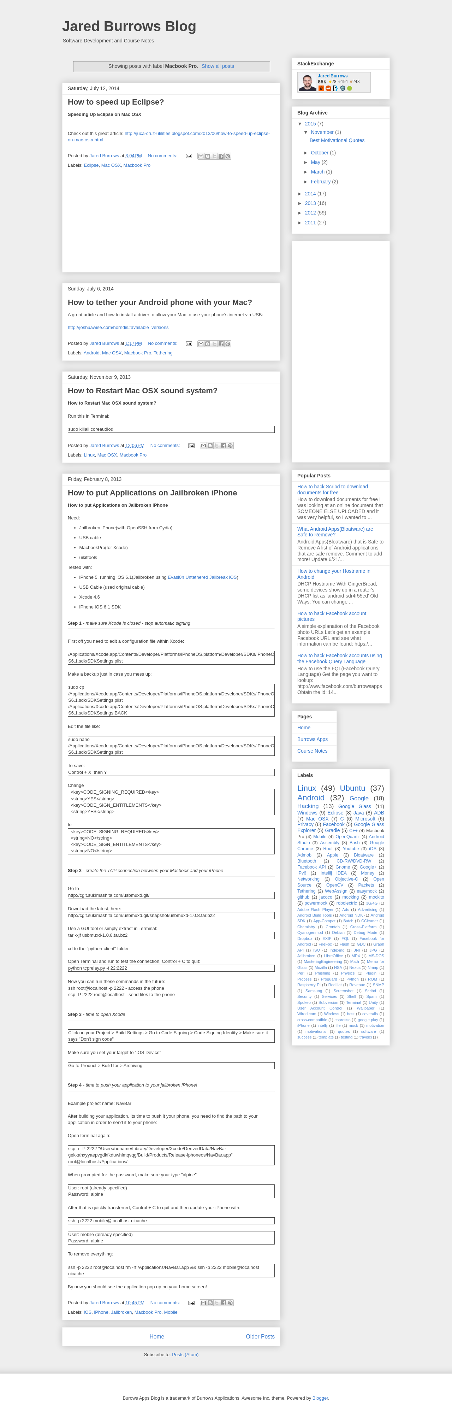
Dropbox (304, 938)
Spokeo (304, 1002)
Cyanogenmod (310, 932)
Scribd (370, 991)
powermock (316, 903)
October (320, 152)
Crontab (333, 927)
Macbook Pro (137, 165)
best (351, 1014)
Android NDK (351, 915)
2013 (311, 203)
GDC (361, 944)
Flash (344, 944)
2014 (311, 193)
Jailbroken (121, 1312)
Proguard (329, 979)
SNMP (378, 985)
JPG (373, 950)
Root (328, 848)
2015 (311, 124)
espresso (342, 1020)
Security (304, 996)
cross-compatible (312, 1020)
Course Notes (312, 751)
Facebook (333, 824)
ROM (372, 979)
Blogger (320, 1398)
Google (359, 798)
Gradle (332, 830)
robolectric (347, 903)
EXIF (326, 938)
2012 (311, 213)
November (323, 132)
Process (304, 979)
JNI (357, 950)
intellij (323, 1025)
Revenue (357, 985)
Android (92, 352)
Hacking (308, 806)
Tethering (163, 352)
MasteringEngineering (323, 961)
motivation (375, 1025)
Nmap (373, 967)
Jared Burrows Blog (129, 26)
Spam (371, 996)
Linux (89, 455)
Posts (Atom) (185, 1354)
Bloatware (364, 855)
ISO (316, 950)
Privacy (305, 824)
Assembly (330, 842)
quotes (344, 1031)
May (316, 162)
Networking (308, 879)
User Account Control (319, 1008)
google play (368, 1020)
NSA (338, 967)
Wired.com (306, 1014)
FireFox (325, 944)
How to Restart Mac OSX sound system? (143, 390)
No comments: (163, 155)
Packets (366, 885)
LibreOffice (333, 956)
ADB (379, 813)
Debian (338, 932)
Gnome (342, 867)
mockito (376, 897)
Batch (348, 921)
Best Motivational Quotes (337, 140)
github (303, 897)
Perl (300, 973)
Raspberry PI (309, 985)
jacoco (326, 897)
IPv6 (301, 873)
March (318, 172)
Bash (355, 842)
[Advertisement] (171, 222)
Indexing (336, 950)
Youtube (351, 848)
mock (353, 1025)
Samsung (313, 991)
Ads (345, 909)
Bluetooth (306, 861)
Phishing (322, 973)
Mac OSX (111, 165)
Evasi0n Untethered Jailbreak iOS (202, 577)
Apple (332, 855)
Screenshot (343, 991)
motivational (316, 1031)
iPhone (101, 1312)
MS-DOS (376, 956)
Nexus (355, 967)
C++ (353, 830)
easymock (367, 891)
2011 (311, 222)
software (368, 1031)
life (337, 1025)
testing (346, 1037)
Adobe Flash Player (315, 909)
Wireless (331, 1014)
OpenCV (334, 885)
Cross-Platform (363, 927)
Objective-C (346, 879)
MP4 (356, 956)
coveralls (370, 1014)
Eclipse (91, 165)
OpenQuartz (347, 836)
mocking (350, 897)
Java (358, 813)
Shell (351, 996)
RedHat (335, 985)
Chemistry (306, 927)
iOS (88, 1312)
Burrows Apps (312, 739)
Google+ (368, 867)
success (304, 1037)
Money (367, 873)
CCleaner (369, 921)
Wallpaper (366, 1008)
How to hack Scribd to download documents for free (332, 489)
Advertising (367, 909)
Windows (307, 813)
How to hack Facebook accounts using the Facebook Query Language (339, 658)
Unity (373, 1002)
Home (156, 1337)
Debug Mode (365, 932)
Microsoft (365, 819)
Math (354, 961)
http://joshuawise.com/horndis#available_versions (118, 327)
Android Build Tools (314, 915)
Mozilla (321, 967)
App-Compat (324, 921)
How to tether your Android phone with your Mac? (160, 302)
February (321, 181)
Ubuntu (352, 788)
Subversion (328, 1002)
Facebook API (311, 867)
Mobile (171, 1312)
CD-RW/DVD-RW (354, 861)
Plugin (370, 973)
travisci (365, 1037)
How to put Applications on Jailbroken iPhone (152, 492)
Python (352, 979)
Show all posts (218, 66)
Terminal (353, 1002)
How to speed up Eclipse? (116, 102)
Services (329, 996)
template (326, 1037)
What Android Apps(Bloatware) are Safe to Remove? (335, 532)
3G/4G (372, 903)
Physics (348, 973)
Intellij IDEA (334, 873)
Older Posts (260, 1337)
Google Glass (354, 806)
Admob (304, 855)
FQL (345, 938)
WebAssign (336, 891)
